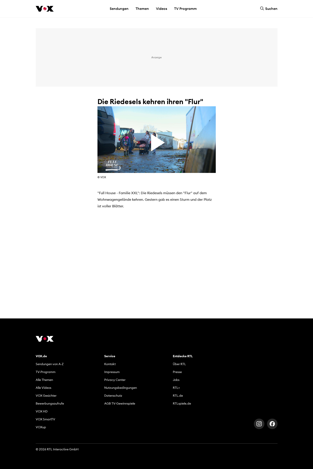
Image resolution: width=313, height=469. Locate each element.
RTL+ (176, 388)
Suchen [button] (269, 8)
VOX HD (42, 411)
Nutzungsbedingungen (120, 388)
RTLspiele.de (182, 403)
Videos (161, 8)
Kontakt (110, 364)
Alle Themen (44, 380)
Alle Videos (43, 388)
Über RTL (179, 364)
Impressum (112, 372)
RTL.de (178, 396)
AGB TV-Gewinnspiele (119, 403)
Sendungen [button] (119, 8)
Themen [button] (142, 8)
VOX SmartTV (45, 419)
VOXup (41, 427)
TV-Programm (45, 372)
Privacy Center (115, 380)
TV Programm (185, 8)
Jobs (176, 380)
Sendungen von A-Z (50, 364)
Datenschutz (113, 396)
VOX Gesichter (46, 396)
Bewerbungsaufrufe (50, 403)
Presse (177, 372)
